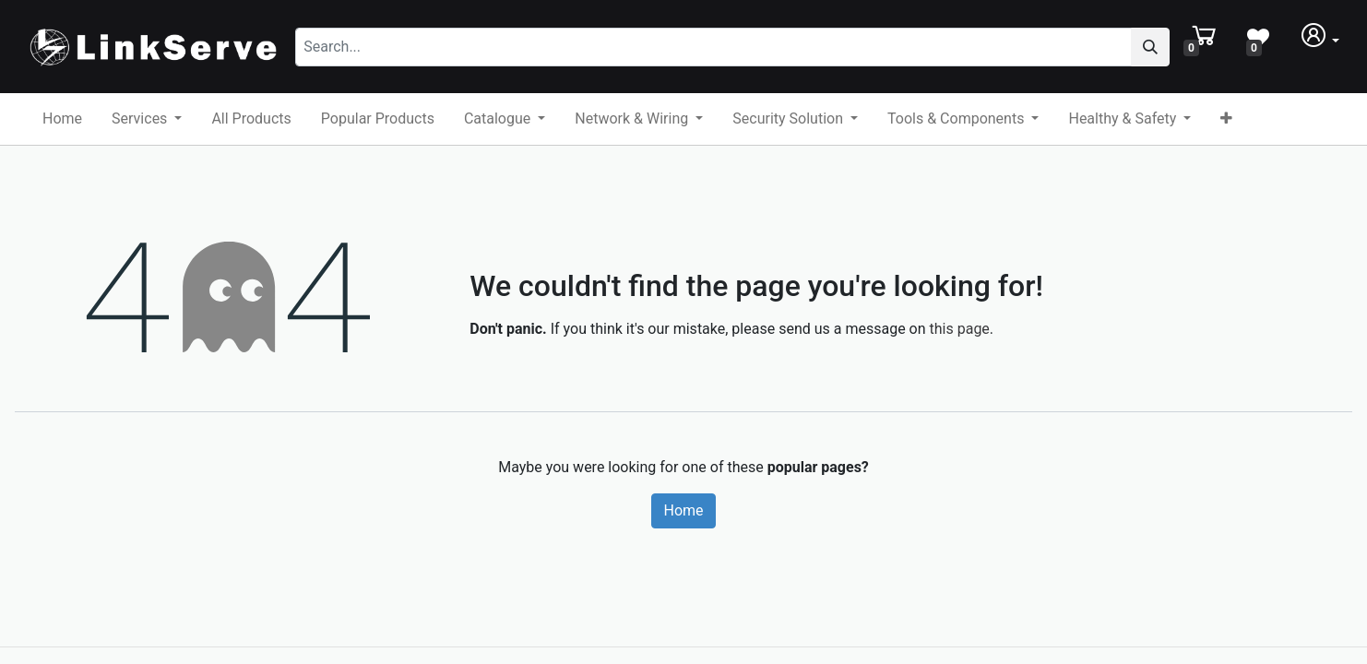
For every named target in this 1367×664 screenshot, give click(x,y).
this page (960, 329)
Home (683, 510)
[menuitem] (62, 119)
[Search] (1150, 47)
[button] (1226, 119)
